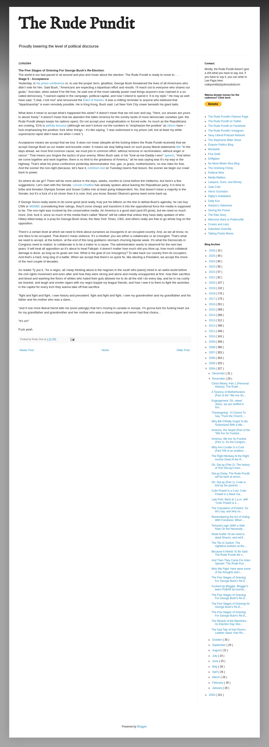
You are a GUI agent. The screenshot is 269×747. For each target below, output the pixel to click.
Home (105, 350)
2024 (212, 261)
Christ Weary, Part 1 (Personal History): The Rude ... (230, 385)
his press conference (50, 83)
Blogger (141, 726)
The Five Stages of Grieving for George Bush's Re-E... (231, 605)
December (219, 373)
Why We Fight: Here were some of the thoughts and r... (231, 570)
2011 (212, 331)
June (215, 661)
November (219, 378)
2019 (212, 288)
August (217, 650)
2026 (212, 250)
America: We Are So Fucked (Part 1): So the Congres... (229, 440)
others (171, 125)
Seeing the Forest (219, 210)
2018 (212, 293)
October (217, 639)
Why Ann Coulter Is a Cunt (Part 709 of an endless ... (229, 449)
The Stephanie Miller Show (224, 140)
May (215, 666)
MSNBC (34, 206)
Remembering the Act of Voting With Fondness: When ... (230, 518)
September (219, 645)
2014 (212, 315)
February (218, 682)
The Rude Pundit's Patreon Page (228, 116)
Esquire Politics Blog (220, 144)
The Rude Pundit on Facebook (227, 125)
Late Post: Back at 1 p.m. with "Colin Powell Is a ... (230, 501)
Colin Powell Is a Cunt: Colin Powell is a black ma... (229, 492)
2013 (212, 320)
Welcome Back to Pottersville (226, 219)
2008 (212, 347)
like (178, 147)
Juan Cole (214, 187)
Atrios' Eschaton (218, 191)
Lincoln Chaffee (83, 185)
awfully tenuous (57, 125)
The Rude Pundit (76, 24)
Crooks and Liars (218, 224)
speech (169, 155)
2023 (212, 266)
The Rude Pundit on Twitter (224, 121)
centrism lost (97, 168)
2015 (212, 309)
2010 (212, 336)
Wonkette (214, 149)
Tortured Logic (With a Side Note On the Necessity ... (229, 527)
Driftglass (214, 158)
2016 (212, 304)
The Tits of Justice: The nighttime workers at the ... (229, 544)
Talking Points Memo (221, 233)
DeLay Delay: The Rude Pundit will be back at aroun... (230, 475)
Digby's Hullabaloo (219, 196)
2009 (212, 341)
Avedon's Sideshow (220, 205)
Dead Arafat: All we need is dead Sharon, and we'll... (228, 536)
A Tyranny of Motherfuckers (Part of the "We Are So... (229, 393)
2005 (212, 363)
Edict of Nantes (93, 100)
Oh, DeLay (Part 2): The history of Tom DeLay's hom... (231, 466)
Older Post (183, 350)
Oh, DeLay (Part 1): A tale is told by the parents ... (229, 484)
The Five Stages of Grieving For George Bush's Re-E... (229, 579)
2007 (212, 352)
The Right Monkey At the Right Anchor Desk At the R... (230, 457)
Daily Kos (214, 201)
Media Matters (217, 177)
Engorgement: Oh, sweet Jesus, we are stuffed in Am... (228, 404)
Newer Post (27, 350)
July (215, 655)
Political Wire (216, 172)
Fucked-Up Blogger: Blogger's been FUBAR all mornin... (230, 588)
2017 (212, 298)
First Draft (214, 154)
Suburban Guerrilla (219, 229)
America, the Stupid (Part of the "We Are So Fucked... (231, 431)
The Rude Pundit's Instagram (226, 130)
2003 (212, 694)
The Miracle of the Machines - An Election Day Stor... (230, 622)
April (215, 672)
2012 (212, 325)
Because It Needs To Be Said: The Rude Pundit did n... (230, 553)
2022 (212, 271)
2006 (212, 358)
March (216, 677)
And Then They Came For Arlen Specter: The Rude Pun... (231, 562)
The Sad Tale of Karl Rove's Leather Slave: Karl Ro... (229, 631)
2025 (212, 255)
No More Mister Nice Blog (224, 163)
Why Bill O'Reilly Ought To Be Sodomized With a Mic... (230, 423)
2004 (212, 368)
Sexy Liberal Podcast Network (226, 135)
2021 (212, 277)
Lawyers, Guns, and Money (225, 182)
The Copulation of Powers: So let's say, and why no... (230, 510)
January (217, 688)
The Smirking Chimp (220, 168)
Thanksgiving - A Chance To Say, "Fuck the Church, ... (229, 414)
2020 (212, 282)
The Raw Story (217, 215)
